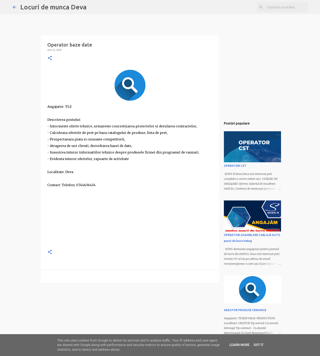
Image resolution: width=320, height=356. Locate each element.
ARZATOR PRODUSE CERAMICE (245, 310)
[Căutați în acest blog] (286, 7)
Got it (258, 345)
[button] (49, 58)
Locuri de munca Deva (53, 7)
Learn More (239, 345)
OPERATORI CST (235, 165)
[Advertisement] (130, 216)
